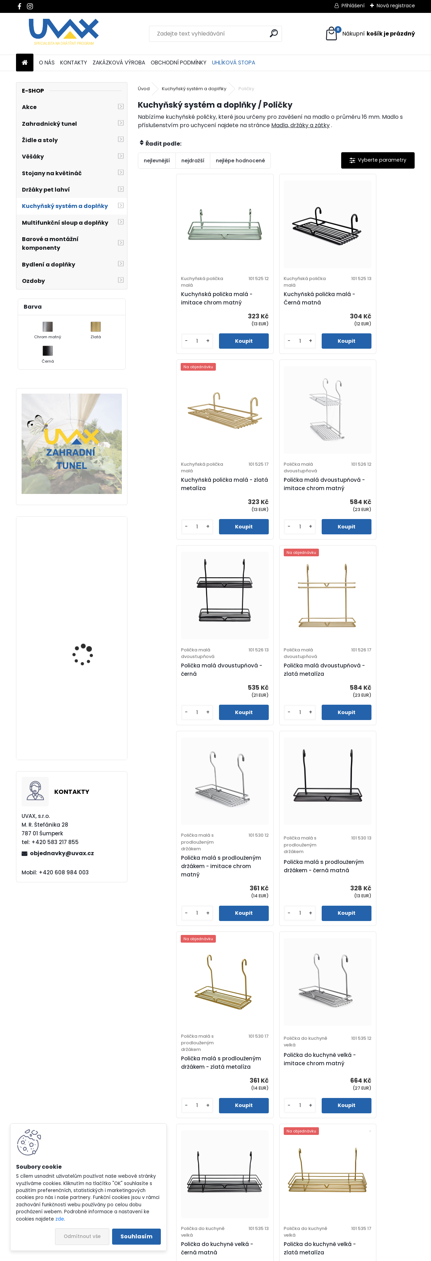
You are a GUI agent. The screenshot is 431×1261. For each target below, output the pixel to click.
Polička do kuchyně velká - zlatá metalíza (366, 870)
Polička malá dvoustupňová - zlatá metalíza (368, 484)
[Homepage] (24, 63)
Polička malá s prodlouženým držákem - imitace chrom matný (180, 680)
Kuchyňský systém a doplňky (194, 88)
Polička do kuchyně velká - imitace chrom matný (182, 870)
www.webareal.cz (243, 1254)
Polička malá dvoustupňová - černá (276, 484)
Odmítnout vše (82, 1236)
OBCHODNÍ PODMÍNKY (178, 62)
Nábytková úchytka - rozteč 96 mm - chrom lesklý (90, 583)
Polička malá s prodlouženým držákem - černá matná (272, 680)
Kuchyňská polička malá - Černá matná (273, 298)
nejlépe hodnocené (240, 160)
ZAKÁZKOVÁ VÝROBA (119, 62)
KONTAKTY (73, 62)
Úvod (144, 88)
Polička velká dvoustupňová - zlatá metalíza (368, 1062)
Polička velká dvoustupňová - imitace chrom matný (184, 1062)
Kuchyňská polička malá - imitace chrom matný (181, 298)
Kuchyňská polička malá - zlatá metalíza (365, 298)
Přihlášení (353, 5)
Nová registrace (396, 5)
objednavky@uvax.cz (62, 853)
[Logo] (64, 33)
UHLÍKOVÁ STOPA (233, 62)
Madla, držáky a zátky (300, 125)
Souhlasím (136, 1236)
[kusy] (159, 341)
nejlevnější (157, 160)
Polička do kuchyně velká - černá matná (274, 870)
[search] (274, 33)
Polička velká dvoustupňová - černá (276, 1062)
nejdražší (192, 160)
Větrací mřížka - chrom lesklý (91, 728)
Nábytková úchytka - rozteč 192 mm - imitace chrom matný (92, 667)
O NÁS (47, 62)
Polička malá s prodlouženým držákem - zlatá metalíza (364, 680)
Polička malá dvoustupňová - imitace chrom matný (184, 484)
